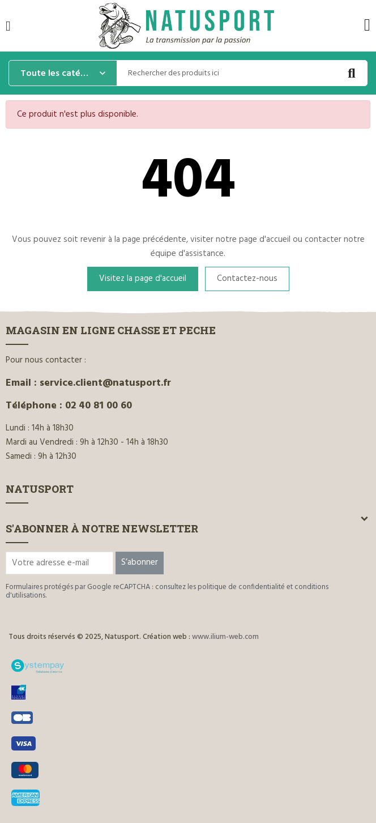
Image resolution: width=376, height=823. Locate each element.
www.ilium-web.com (225, 637)
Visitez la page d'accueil (142, 278)
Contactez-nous (247, 278)
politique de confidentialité (241, 587)
